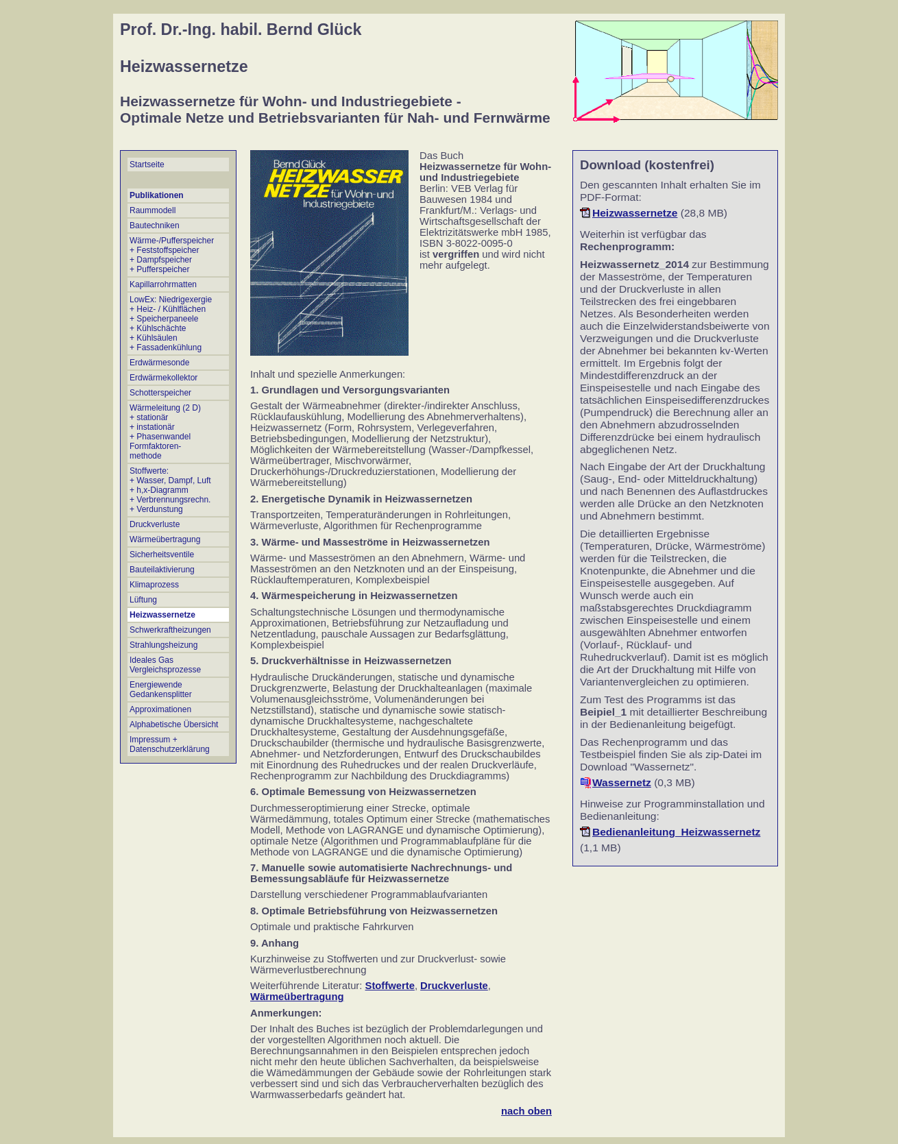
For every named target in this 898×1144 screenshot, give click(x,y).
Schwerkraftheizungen (170, 630)
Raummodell (152, 210)
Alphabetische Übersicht (174, 724)
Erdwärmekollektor (163, 377)
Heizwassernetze (162, 615)
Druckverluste (155, 524)
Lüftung (143, 600)
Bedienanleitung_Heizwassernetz (676, 832)
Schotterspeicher (160, 393)
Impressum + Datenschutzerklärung (170, 744)
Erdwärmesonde (159, 362)
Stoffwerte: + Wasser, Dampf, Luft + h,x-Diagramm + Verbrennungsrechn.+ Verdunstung (170, 490)
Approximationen (160, 709)
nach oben (526, 1111)
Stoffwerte (390, 985)
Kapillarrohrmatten (163, 284)
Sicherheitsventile (162, 554)
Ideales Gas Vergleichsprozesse (165, 664)
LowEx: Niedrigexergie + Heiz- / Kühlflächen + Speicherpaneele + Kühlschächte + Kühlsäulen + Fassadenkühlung (171, 323)
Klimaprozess (154, 584)
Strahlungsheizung (163, 645)
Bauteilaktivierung (162, 569)
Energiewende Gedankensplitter (161, 689)
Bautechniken (155, 225)
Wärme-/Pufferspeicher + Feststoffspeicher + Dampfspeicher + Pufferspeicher (172, 255)
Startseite (147, 164)
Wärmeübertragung (165, 539)
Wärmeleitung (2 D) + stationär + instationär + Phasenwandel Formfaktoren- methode (165, 432)
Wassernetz (621, 782)
